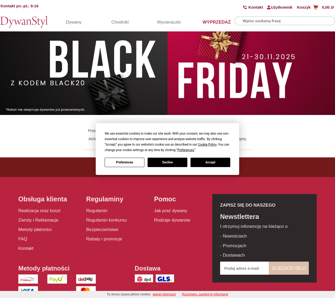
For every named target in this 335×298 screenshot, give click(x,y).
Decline (167, 162)
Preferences (124, 162)
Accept (210, 162)
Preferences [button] (185, 150)
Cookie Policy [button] (207, 144)
